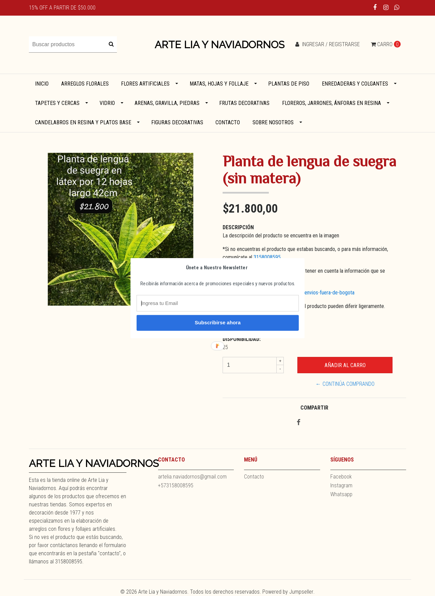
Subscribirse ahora (218, 322)
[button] (217, 267)
